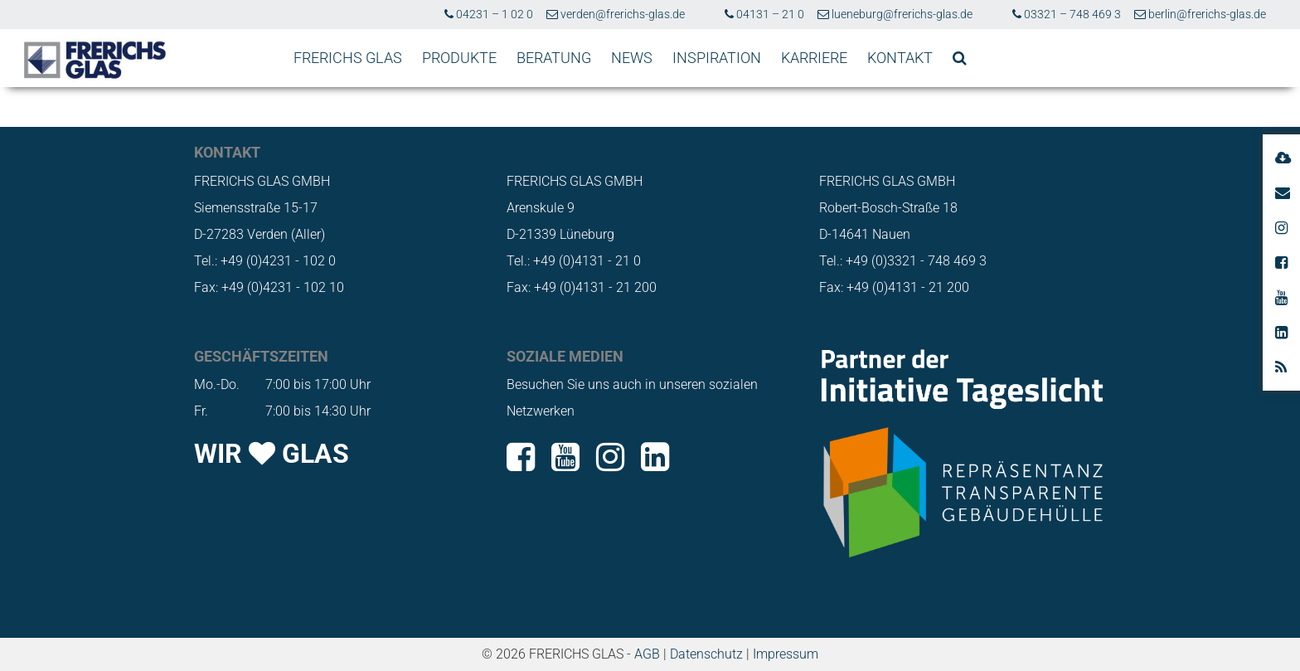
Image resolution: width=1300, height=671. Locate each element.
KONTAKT (900, 57)
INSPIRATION (716, 57)
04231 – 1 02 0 (488, 14)
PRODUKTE (459, 57)
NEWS (631, 57)
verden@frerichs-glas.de (615, 14)
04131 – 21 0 (764, 14)
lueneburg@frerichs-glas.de (895, 14)
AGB (647, 654)
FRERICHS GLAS (347, 57)
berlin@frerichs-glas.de (1200, 14)
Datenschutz (706, 654)
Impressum (785, 654)
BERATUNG (554, 57)
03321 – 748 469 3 (1066, 14)
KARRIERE (814, 57)
